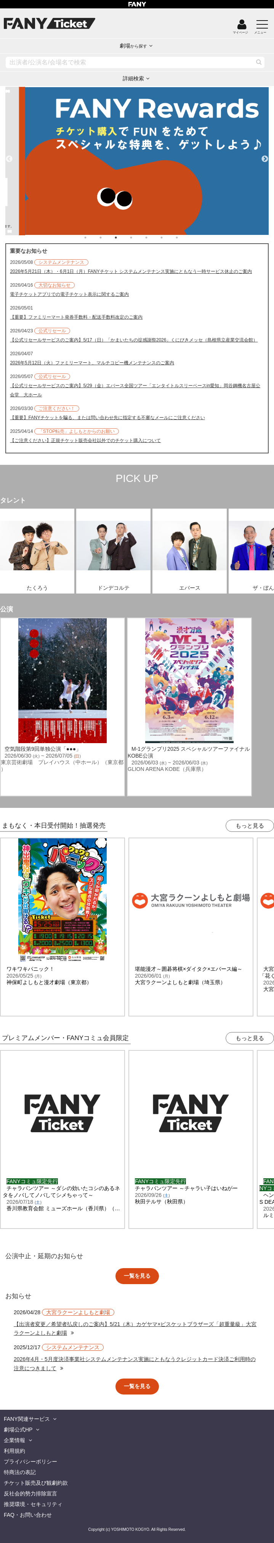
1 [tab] (93, 237)
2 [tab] (108, 237)
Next (265, 155)
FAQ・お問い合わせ (28, 1515)
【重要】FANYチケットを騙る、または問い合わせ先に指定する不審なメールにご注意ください (107, 417)
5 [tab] (154, 237)
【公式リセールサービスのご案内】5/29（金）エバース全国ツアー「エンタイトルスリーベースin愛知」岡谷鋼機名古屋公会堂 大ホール (135, 390)
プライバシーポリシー (30, 1461)
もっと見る (250, 825)
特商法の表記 (20, 1472)
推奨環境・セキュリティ (33, 1504)
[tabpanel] (137, 161)
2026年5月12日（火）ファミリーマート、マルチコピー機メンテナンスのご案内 (92, 362)
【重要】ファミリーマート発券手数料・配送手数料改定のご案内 (76, 317)
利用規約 (14, 1451)
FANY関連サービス (27, 1419)
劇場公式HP (18, 1430)
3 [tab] (123, 237)
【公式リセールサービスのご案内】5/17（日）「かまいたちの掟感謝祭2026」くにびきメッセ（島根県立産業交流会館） (134, 340)
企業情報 (14, 1440)
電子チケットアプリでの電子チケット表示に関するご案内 (69, 294)
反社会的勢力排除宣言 (30, 1493)
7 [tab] (184, 237)
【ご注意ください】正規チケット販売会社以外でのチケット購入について (85, 440)
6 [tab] (169, 237)
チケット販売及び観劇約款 (36, 1483)
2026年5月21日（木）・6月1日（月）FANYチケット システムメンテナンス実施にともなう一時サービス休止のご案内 (131, 271)
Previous (9, 155)
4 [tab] (139, 237)
